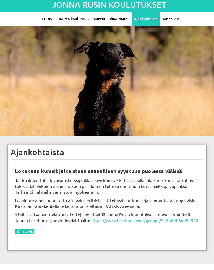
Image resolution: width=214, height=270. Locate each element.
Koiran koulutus (74, 18)
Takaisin (24, 231)
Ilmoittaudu (120, 18)
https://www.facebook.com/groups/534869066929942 (144, 220)
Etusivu (48, 18)
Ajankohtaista (146, 18)
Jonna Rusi (171, 18)
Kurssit (99, 18)
